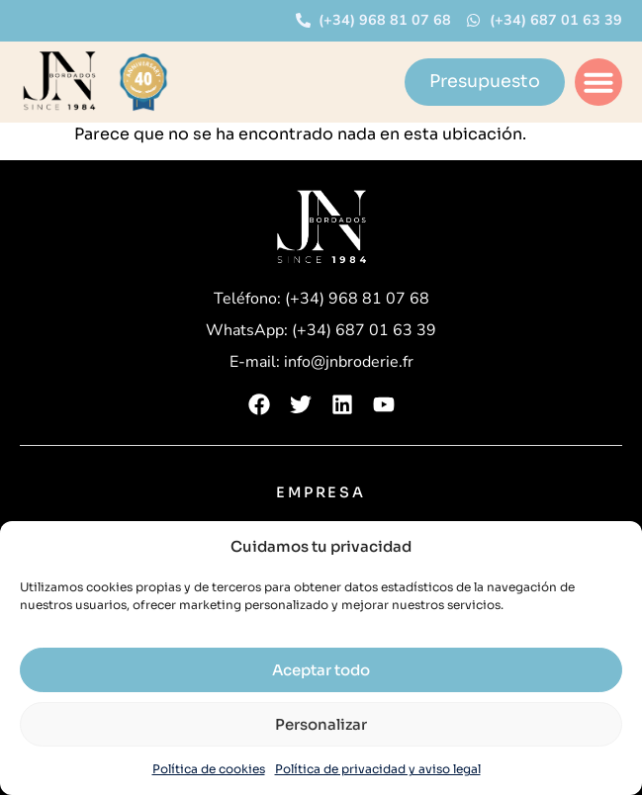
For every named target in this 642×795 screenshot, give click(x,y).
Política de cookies (208, 768)
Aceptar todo (321, 670)
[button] (598, 82)
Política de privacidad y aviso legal (378, 768)
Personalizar (321, 724)
